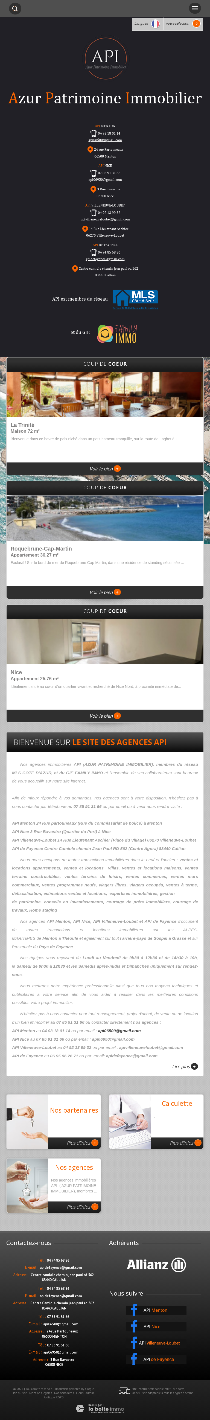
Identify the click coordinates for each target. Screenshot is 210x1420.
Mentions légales (40, 1393)
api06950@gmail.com (105, 180)
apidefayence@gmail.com (105, 259)
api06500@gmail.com (119, 1030)
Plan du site (19, 1393)
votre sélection (177, 23)
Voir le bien (105, 468)
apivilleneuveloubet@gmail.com (105, 219)
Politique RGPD (53, 1397)
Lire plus (185, 1066)
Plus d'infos (82, 1142)
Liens (79, 1393)
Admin (90, 1393)
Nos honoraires (64, 1393)
